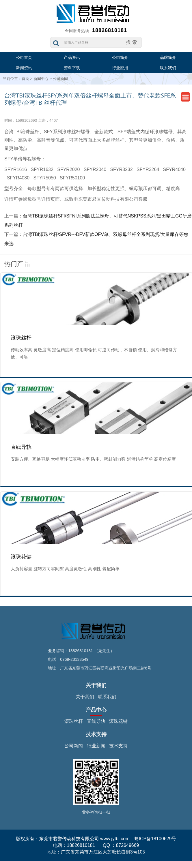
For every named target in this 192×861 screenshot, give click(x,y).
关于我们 (85, 696)
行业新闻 (96, 745)
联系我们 (168, 67)
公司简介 (120, 57)
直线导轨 (96, 721)
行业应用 (120, 67)
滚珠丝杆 (73, 721)
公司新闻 (60, 78)
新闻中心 (41, 78)
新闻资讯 (24, 67)
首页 (25, 78)
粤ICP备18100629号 (155, 838)
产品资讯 (72, 57)
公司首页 (24, 57)
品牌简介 (168, 57)
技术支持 (118, 745)
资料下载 (72, 67)
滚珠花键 (118, 721)
